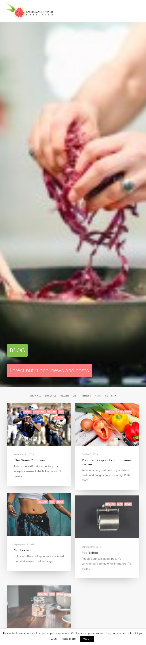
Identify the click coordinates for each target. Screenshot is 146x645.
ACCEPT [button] (87, 638)
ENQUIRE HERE (73, 427)
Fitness (86, 91)
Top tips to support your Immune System (106, 157)
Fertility (110, 91)
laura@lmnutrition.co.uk (118, 586)
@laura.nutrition (66, 527)
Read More (69, 638)
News (98, 91)
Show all (35, 91)
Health (64, 91)
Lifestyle (50, 91)
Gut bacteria (23, 259)
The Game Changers (29, 155)
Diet (75, 91)
